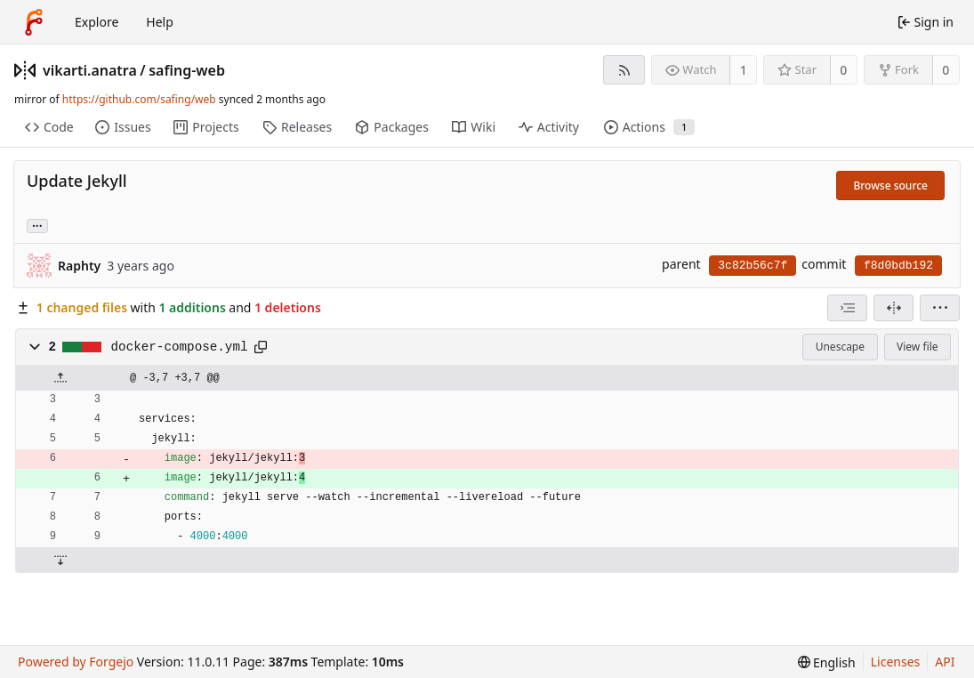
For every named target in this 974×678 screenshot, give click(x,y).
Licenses (896, 661)
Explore (96, 21)
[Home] (34, 22)
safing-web (187, 70)
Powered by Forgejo (75, 661)
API (944, 661)
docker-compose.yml (179, 347)
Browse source (890, 185)
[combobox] (847, 308)
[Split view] (893, 308)
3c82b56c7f (752, 265)
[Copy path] (260, 347)
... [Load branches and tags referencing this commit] (37, 224)
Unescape (840, 346)
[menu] (940, 308)
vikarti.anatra (90, 70)
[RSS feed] (624, 70)
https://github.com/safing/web (139, 99)
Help (159, 21)
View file (917, 346)
